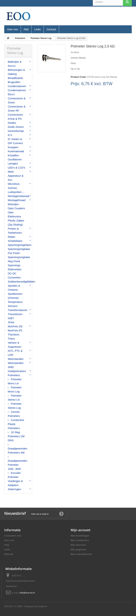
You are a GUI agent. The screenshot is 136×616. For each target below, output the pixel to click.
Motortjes (13, 204)
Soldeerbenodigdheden (20, 281)
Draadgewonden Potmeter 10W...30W (17, 464)
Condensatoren (17, 86)
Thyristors (13, 334)
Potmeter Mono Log (15, 389)
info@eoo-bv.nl (27, 592)
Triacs (11, 338)
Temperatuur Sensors (15, 303)
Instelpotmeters (17, 371)
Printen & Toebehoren (15, 230)
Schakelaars (15, 240)
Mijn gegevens (79, 549)
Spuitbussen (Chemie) (15, 295)
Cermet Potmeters (14, 413)
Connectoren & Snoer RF (17, 108)
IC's (10, 134)
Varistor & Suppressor (14, 344)
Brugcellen (14, 82)
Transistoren (15, 314)
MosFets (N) (15, 326)
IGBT (11, 318)
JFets (11, 322)
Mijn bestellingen (80, 535)
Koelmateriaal (16, 151)
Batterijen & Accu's (15, 63)
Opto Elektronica (14, 214)
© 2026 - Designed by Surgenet (31, 606)
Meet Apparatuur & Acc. (15, 175)
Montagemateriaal (18, 196)
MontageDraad (16, 200)
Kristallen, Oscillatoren (15, 157)
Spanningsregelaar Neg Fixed (19, 259)
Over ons (12, 29)
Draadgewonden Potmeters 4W (17, 450)
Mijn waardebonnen (81, 554)
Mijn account (80, 530)
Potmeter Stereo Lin (15, 397)
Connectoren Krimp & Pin (15, 116)
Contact (51, 29)
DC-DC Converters (14, 275)
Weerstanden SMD (16, 365)
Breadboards (15, 77)
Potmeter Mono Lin (15, 381)
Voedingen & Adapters (15, 483)
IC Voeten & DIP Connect (15, 141)
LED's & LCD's (16, 167)
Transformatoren (17, 310)
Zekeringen (14, 489)
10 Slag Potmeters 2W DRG (16, 436)
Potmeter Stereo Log (15, 405)
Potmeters (14, 375)
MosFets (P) (15, 330)
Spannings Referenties (14, 267)
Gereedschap (16, 130)
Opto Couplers (16, 208)
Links (37, 29)
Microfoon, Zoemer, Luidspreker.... (16, 187)
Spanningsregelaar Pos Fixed (19, 251)
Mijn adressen (78, 545)
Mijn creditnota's (80, 540)
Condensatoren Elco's (17, 92)
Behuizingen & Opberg (16, 71)
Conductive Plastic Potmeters (16, 424)
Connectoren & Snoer (17, 100)
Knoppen (13, 147)
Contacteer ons (12, 535)
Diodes (12, 122)
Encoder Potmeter (14, 474)
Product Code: (79, 77)
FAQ (26, 29)
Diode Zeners (16, 126)
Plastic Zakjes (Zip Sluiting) (16, 222)
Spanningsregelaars (19, 244)
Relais (11, 236)
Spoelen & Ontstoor (14, 287)
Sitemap (8, 554)
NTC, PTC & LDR (15, 352)
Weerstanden (16, 358)
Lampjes (13, 163)
